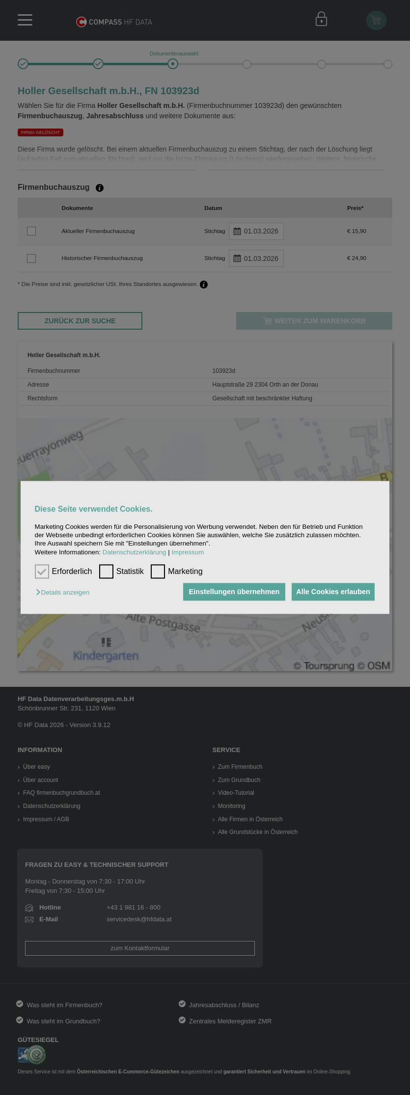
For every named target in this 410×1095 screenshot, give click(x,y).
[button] (65, 592)
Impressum (187, 552)
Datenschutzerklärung (134, 552)
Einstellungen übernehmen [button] (230, 592)
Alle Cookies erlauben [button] (332, 592)
